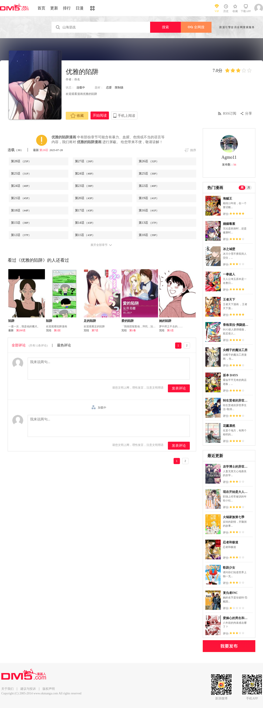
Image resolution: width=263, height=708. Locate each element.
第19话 (149, 198)
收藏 (77, 115)
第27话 (85, 161)
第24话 (85, 173)
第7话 (95, 330)
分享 (248, 113)
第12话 (21, 235)
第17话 (85, 210)
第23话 (85, 185)
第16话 (149, 210)
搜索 (165, 27)
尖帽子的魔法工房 (235, 350)
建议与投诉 (28, 688)
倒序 (193, 150)
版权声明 (49, 688)
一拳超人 (229, 274)
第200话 (20, 330)
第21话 (21, 198)
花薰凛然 (229, 425)
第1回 (57, 330)
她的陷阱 (165, 320)
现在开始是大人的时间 (238, 492)
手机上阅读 (126, 115)
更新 (54, 8)
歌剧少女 (229, 567)
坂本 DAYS (230, 375)
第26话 (149, 161)
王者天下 (229, 299)
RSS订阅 (229, 113)
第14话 (85, 222)
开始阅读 (100, 115)
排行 (67, 8)
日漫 (80, 8)
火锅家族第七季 (233, 517)
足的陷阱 (90, 320)
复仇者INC (230, 593)
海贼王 (227, 198)
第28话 (44, 150)
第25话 (21, 173)
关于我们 (7, 688)
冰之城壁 (229, 249)
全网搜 (196, 27)
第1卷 (132, 330)
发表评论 (179, 388)
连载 (15, 150)
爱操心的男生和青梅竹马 (240, 618)
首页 (41, 8)
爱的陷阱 (127, 320)
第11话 (85, 235)
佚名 (77, 79)
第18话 (21, 210)
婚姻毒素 (229, 223)
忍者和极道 (230, 542)
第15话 (21, 222)
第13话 (149, 222)
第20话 (85, 198)
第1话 (170, 330)
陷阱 (11, 320)
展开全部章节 (99, 245)
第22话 (149, 185)
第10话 (149, 235)
